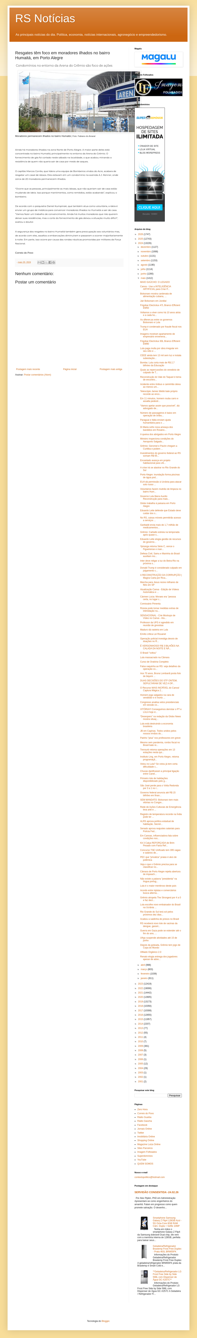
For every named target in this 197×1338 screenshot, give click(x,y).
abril (143, 965)
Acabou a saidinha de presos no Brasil (159, 919)
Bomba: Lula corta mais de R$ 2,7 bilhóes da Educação (157, 364)
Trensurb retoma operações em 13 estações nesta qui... (157, 751)
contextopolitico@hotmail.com (149, 1177)
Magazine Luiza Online (148, 1144)
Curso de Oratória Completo (154, 661)
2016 (141, 1015)
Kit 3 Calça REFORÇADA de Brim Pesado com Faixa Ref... (157, 844)
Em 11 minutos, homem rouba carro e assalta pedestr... (159, 399)
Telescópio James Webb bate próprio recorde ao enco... (158, 392)
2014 (141, 1023)
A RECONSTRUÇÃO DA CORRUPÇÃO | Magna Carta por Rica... (161, 576)
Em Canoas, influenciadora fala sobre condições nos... (159, 837)
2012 (141, 1032)
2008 (141, 1050)
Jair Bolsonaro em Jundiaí (153, 301)
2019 (141, 1001)
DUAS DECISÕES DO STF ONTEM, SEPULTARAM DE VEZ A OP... (158, 682)
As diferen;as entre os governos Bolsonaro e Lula (156, 321)
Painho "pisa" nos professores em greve (160, 738)
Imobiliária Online (146, 1136)
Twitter (140, 1132)
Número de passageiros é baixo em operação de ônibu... (158, 414)
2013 (141, 1028)
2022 (141, 988)
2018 (141, 1006)
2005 (141, 1063)
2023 (141, 983)
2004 (141, 1068)
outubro (145, 256)
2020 (141, 997)
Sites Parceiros (145, 1148)
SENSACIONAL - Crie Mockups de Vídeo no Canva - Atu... (157, 616)
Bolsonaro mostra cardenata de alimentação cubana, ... (156, 295)
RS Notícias (45, 18)
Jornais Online (144, 1128)
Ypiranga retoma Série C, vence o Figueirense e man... (157, 547)
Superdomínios (145, 1156)
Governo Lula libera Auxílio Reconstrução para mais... (155, 497)
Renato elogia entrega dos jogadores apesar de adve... (158, 958)
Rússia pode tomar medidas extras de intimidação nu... (159, 609)
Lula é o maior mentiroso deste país (158, 885)
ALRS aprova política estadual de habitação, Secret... (157, 822)
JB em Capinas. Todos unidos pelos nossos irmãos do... (158, 732)
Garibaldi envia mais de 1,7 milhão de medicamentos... (159, 526)
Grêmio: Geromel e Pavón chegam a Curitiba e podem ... (158, 447)
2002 (141, 1077)
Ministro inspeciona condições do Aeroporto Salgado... (157, 440)
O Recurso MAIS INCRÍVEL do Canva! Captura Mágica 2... (159, 689)
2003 (141, 1072)
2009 (141, 1046)
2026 (141, 234)
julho (143, 269)
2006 (141, 1059)
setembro (146, 260)
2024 (141, 243)
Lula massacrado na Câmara (154, 657)
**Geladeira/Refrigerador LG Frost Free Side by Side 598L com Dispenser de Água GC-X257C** (167, 1275)
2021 (141, 992)
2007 (141, 1054)
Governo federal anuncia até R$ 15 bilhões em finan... (158, 794)
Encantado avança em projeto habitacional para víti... (155, 461)
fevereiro (145, 973)
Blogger (105, 1321)
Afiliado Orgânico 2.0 (150, 952)
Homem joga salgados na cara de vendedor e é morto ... (157, 696)
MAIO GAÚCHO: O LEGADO (155, 282)
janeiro (144, 978)
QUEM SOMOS (145, 1163)
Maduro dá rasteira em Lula (154, 629)
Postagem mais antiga (111, 369)
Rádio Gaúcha (144, 1121)
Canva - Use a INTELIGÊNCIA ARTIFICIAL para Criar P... (155, 287)
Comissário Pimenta (150, 603)
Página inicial (70, 369)
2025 (141, 238)
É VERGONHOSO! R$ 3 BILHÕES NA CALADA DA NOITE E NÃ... (159, 647)
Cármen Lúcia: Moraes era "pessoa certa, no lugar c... (158, 598)
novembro (146, 251)
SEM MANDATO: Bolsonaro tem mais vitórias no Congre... (159, 801)
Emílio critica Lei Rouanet (153, 634)
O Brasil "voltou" (148, 653)
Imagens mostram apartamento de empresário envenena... (157, 335)
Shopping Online (145, 1140)
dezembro (146, 247)
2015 (141, 1019)
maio (143, 278)
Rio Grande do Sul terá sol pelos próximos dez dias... (156, 913)
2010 (141, 1041)
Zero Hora (142, 1109)
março (144, 969)
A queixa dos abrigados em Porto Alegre (160, 434)
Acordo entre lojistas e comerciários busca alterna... (158, 891)
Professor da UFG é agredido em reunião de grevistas (157, 623)
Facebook (142, 1125)
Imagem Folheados (147, 1152)
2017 (141, 1010)
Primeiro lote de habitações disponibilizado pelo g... (154, 779)
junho (144, 273)
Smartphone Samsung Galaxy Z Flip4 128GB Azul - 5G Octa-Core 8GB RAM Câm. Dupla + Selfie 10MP (167, 1222)
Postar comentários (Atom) (37, 374)
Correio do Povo (145, 1113)
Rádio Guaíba (144, 1117)
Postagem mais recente (28, 369)
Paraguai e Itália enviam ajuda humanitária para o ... (155, 421)
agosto (144, 264)
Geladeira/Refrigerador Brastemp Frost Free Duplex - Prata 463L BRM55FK (167, 1249)
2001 (141, 1081)
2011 (141, 1037)
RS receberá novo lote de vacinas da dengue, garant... (158, 924)
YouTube (141, 1159)
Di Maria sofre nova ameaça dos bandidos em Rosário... (156, 428)
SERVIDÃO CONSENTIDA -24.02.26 (156, 1192)
